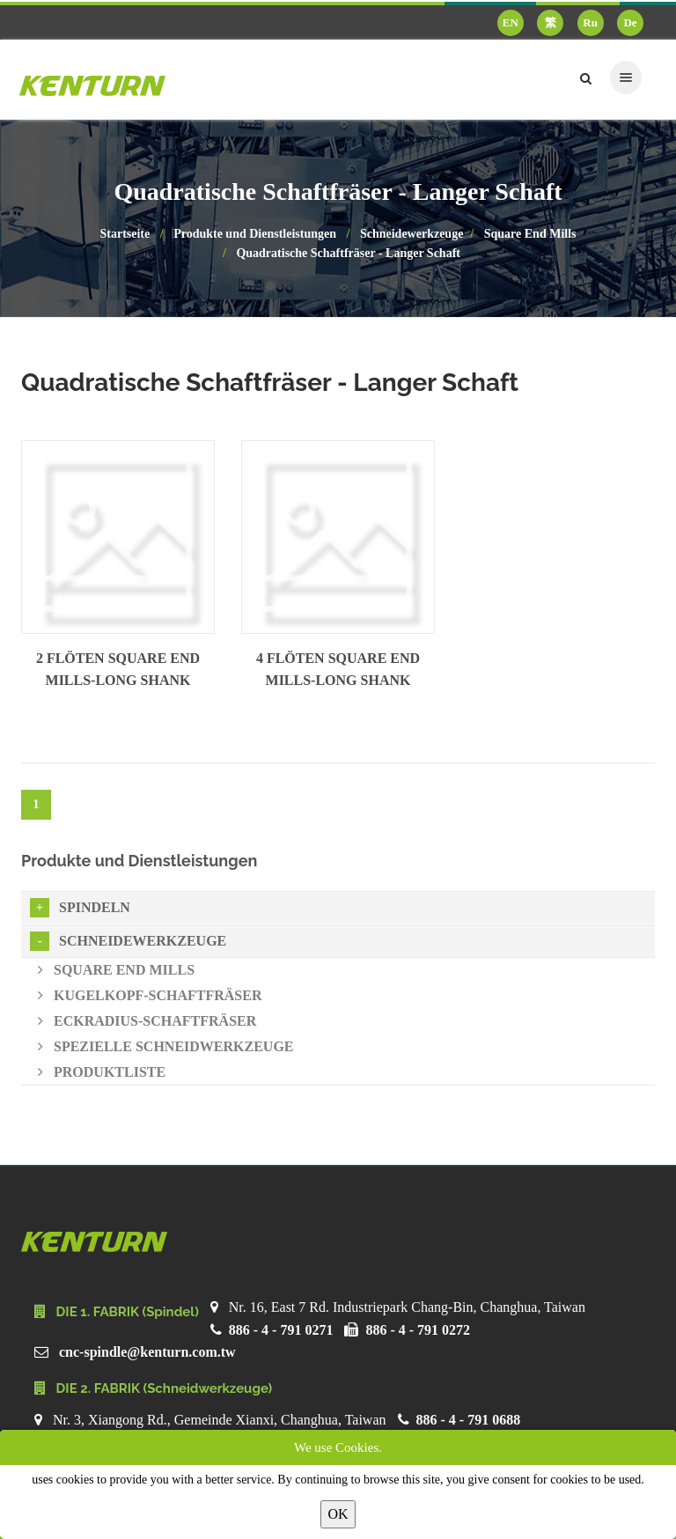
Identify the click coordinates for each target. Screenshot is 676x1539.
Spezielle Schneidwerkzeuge (166, 1046)
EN (510, 22)
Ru (590, 22)
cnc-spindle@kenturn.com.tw (147, 1351)
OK (337, 1513)
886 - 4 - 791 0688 (468, 1419)
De (629, 22)
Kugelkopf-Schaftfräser (149, 995)
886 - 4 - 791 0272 (417, 1329)
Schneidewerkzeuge (411, 233)
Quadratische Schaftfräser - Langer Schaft (348, 253)
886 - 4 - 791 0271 (281, 1329)
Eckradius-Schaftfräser (147, 1020)
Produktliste (101, 1071)
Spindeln (80, 907)
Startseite (124, 233)
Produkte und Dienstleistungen (254, 233)
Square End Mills (530, 233)
